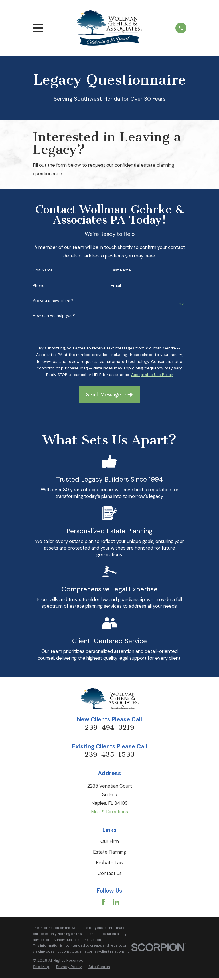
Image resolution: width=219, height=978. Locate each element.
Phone (38, 285)
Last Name (121, 270)
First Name (43, 270)
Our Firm (109, 841)
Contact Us (110, 873)
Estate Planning (109, 852)
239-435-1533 (109, 754)
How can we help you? (54, 315)
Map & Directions (109, 811)
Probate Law (109, 862)
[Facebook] (103, 902)
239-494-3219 (109, 727)
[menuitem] (41, 966)
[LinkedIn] (116, 902)
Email (116, 285)
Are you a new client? (53, 300)
